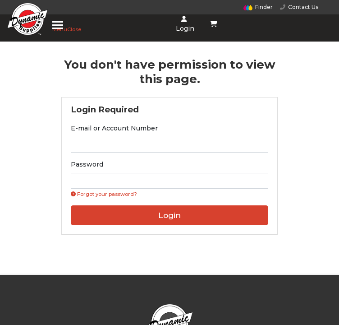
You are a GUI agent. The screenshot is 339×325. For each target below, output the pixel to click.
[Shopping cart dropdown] (214, 23)
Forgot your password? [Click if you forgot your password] (104, 194)
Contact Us (299, 7)
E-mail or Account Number (114, 128)
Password (87, 164)
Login (184, 24)
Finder (258, 7)
